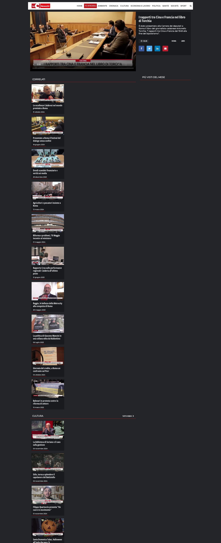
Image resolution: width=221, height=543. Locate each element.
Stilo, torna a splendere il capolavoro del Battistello (44, 476)
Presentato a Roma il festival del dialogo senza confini (47, 139)
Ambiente (102, 6)
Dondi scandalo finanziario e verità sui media (45, 172)
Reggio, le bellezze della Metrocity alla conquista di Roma (47, 305)
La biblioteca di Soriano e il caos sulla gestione (46, 443)
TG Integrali (90, 6)
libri (183, 41)
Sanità (165, 6)
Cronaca (113, 6)
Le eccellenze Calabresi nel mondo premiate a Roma (47, 107)
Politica (156, 6)
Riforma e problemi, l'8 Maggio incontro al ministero (46, 237)
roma (174, 41)
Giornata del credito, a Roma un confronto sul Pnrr (46, 370)
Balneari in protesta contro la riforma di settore (45, 402)
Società (174, 6)
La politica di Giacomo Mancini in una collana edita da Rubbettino (47, 337)
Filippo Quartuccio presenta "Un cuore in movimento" (47, 508)
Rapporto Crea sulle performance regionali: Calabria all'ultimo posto (47, 270)
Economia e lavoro (140, 6)
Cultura (124, 6)
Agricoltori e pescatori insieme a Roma (47, 204)
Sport (183, 6)
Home (79, 6)
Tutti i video (128, 416)
